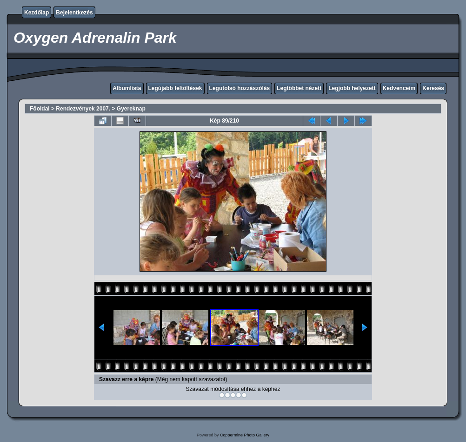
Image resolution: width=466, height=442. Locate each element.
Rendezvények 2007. (83, 108)
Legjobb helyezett (351, 88)
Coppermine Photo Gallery (244, 435)
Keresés (433, 88)
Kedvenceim (399, 88)
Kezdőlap (36, 12)
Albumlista (127, 88)
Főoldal (40, 108)
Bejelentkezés (74, 12)
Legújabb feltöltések (175, 88)
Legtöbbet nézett (299, 88)
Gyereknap (131, 108)
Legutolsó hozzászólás (239, 88)
